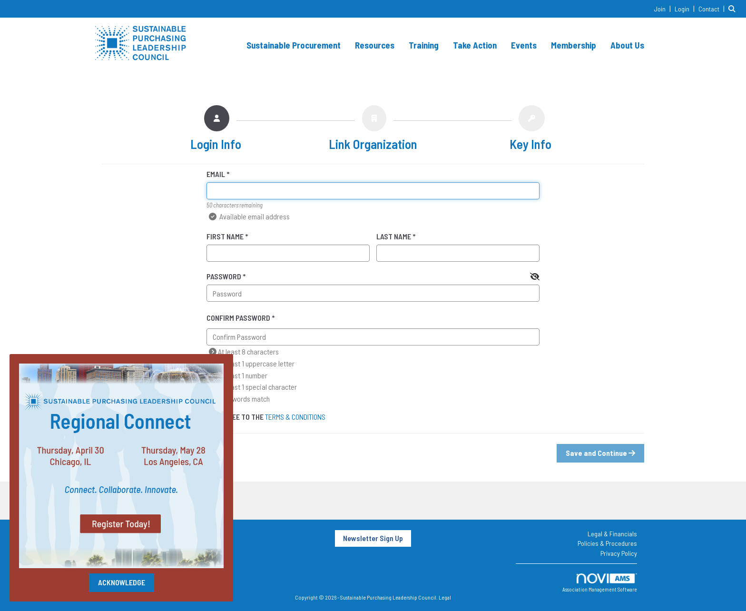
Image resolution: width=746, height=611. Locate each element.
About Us (627, 44)
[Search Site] (733, 8)
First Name (225, 236)
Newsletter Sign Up (373, 537)
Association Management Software (599, 583)
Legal (445, 597)
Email (215, 173)
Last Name (393, 236)
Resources (374, 44)
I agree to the (265, 416)
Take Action (475, 44)
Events (524, 44)
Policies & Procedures (607, 543)
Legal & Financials (612, 534)
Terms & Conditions (295, 416)
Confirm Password (238, 317)
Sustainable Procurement (293, 44)
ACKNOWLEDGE (121, 582)
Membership (573, 44)
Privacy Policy (618, 553)
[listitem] (663, 8)
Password (223, 276)
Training (424, 44)
